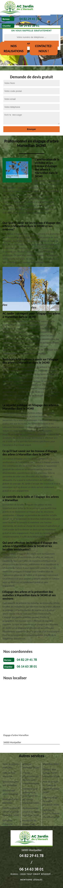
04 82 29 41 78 (29, 19)
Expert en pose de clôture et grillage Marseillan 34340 (11, 812)
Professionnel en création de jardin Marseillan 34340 (31, 812)
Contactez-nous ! (43, 48)
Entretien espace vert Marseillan (10, 783)
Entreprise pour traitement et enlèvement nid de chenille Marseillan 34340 (31, 795)
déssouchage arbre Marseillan (10, 792)
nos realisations (14, 48)
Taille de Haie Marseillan (9, 774)
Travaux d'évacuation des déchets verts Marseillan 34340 (31, 778)
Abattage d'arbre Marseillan (10, 801)
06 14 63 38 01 (29, 26)
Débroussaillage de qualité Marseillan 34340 (51, 801)
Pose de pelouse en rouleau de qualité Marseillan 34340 (51, 787)
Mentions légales (31, 880)
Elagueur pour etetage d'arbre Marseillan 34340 (51, 773)
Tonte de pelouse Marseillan (11, 766)
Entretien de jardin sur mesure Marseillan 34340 (51, 814)
